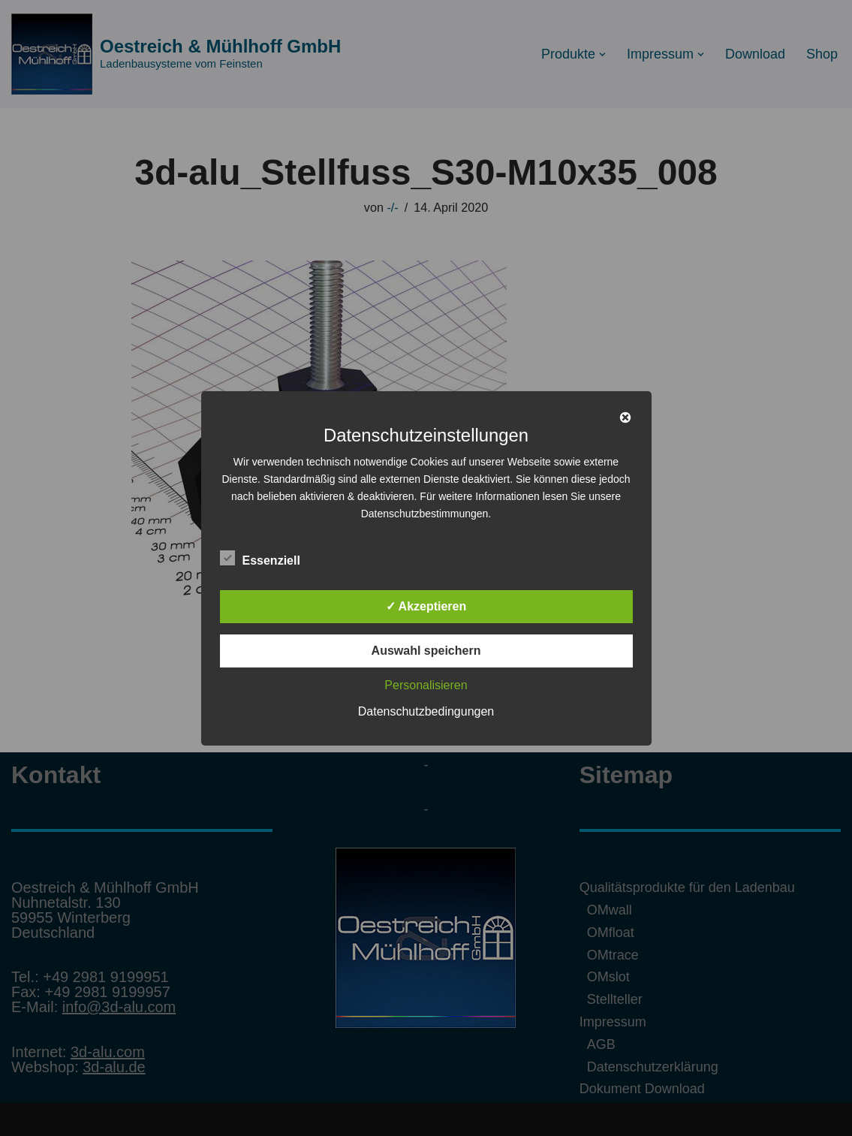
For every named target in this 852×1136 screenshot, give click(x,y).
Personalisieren (425, 685)
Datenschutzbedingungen (426, 711)
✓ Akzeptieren (426, 606)
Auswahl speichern (426, 650)
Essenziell (260, 558)
